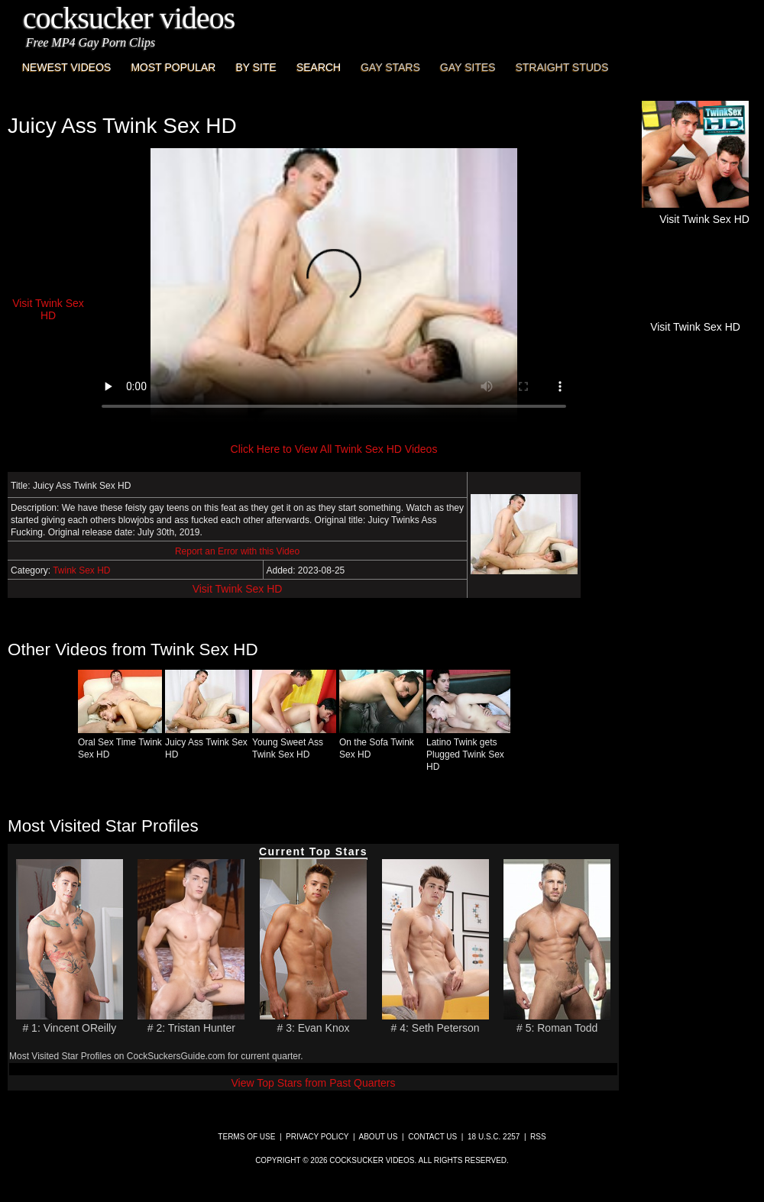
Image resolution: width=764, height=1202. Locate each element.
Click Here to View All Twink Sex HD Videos (334, 449)
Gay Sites (468, 67)
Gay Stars (390, 67)
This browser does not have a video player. (333, 285)
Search (318, 67)
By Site (255, 67)
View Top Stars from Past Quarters (313, 1083)
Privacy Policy (317, 1137)
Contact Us (432, 1137)
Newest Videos (66, 67)
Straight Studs (562, 67)
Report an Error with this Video (237, 551)
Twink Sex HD (81, 570)
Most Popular (173, 67)
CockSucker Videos (129, 18)
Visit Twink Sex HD (238, 589)
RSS (538, 1137)
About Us (378, 1137)
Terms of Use (246, 1137)
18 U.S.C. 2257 (494, 1137)
